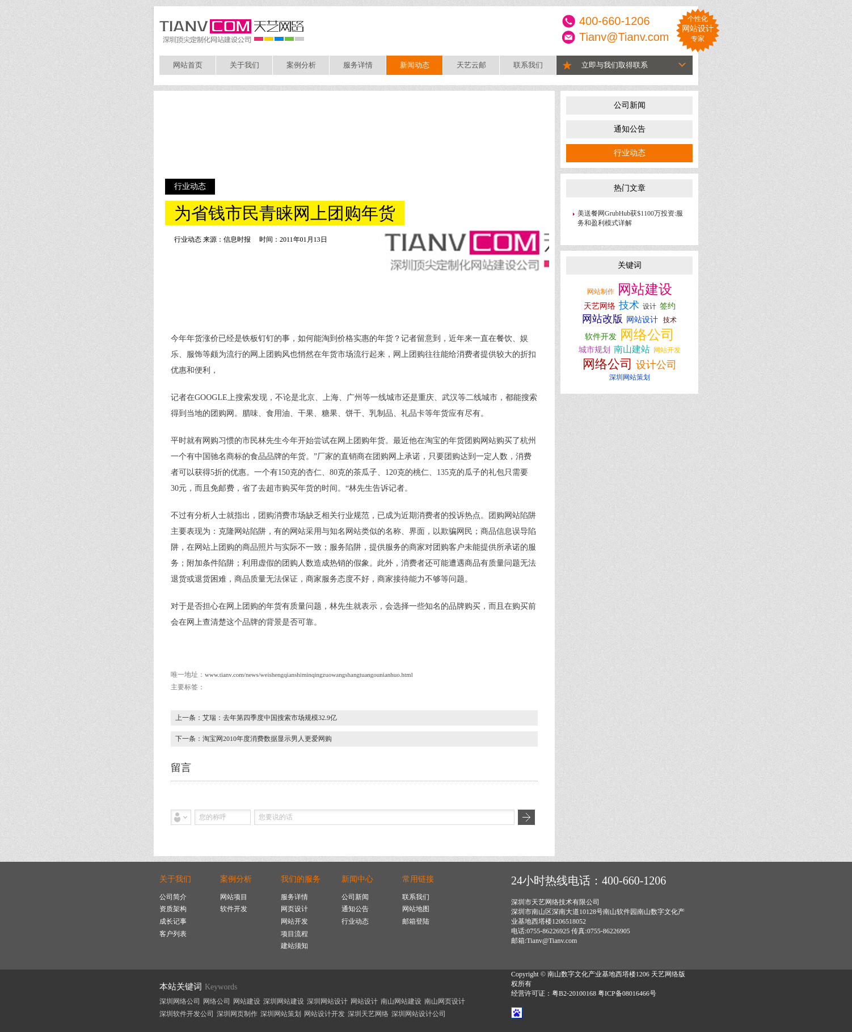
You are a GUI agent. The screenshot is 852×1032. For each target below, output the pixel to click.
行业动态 (630, 153)
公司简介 (173, 897)
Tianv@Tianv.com (624, 37)
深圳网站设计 (327, 1001)
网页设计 (294, 909)
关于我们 (244, 65)
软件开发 (601, 336)
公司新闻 (630, 105)
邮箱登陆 (415, 921)
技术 (629, 305)
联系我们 (528, 65)
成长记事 (173, 921)
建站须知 (294, 946)
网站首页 (188, 65)
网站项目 (233, 897)
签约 (668, 306)
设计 (649, 306)
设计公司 (656, 364)
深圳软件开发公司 (186, 1014)
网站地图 (415, 909)
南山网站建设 (401, 1001)
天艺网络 (599, 306)
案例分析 (301, 65)
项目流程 (294, 934)
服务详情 (358, 65)
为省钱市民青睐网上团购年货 (284, 213)
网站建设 (645, 289)
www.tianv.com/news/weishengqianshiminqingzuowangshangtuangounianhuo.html (309, 674)
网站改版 (602, 319)
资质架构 (173, 909)
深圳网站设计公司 (418, 1014)
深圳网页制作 (237, 1014)
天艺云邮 (471, 65)
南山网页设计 (444, 1001)
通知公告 (630, 129)
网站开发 (667, 350)
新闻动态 (414, 65)
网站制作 (600, 292)
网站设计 (642, 319)
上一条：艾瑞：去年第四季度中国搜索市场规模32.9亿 (256, 718)
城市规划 (594, 350)
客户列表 (173, 934)
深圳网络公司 (179, 1001)
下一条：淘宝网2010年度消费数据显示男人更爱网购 (253, 739)
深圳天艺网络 (368, 1014)
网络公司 (647, 334)
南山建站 (632, 349)
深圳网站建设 (283, 1001)
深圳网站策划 (629, 377)
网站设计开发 (324, 1014)
